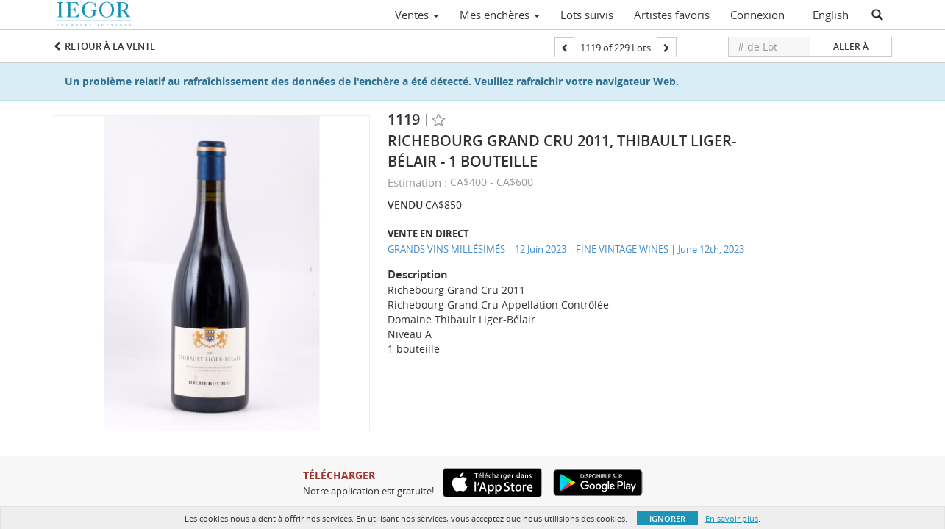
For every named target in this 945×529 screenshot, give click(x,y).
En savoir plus (731, 518)
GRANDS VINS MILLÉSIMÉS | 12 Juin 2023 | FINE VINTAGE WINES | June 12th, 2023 (566, 249)
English (831, 14)
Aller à (851, 46)
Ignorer (667, 518)
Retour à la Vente (110, 46)
